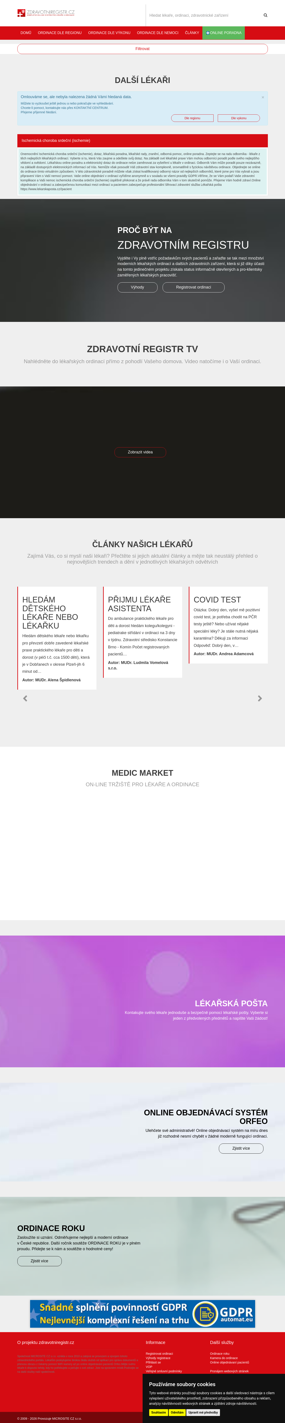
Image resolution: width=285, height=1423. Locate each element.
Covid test (217, 599)
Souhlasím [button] (158, 1412)
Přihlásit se (153, 1362)
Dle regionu (192, 118)
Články (192, 33)
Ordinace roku (219, 1353)
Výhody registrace (158, 1358)
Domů (26, 33)
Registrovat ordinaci (193, 287)
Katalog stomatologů (263, 33)
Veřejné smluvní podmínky (164, 1371)
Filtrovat (142, 49)
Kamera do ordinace (224, 1358)
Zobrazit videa (140, 452)
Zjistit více (241, 1148)
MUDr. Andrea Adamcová (230, 654)
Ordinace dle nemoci (157, 33)
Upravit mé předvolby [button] (203, 1412)
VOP (149, 1367)
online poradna (223, 33)
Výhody (137, 287)
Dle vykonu (238, 118)
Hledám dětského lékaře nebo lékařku (50, 612)
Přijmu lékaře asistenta (139, 604)
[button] (25, 698)
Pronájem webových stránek (229, 1371)
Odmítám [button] (177, 1412)
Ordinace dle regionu (60, 33)
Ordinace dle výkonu (109, 33)
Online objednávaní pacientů (229, 1362)
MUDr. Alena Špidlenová (57, 680)
